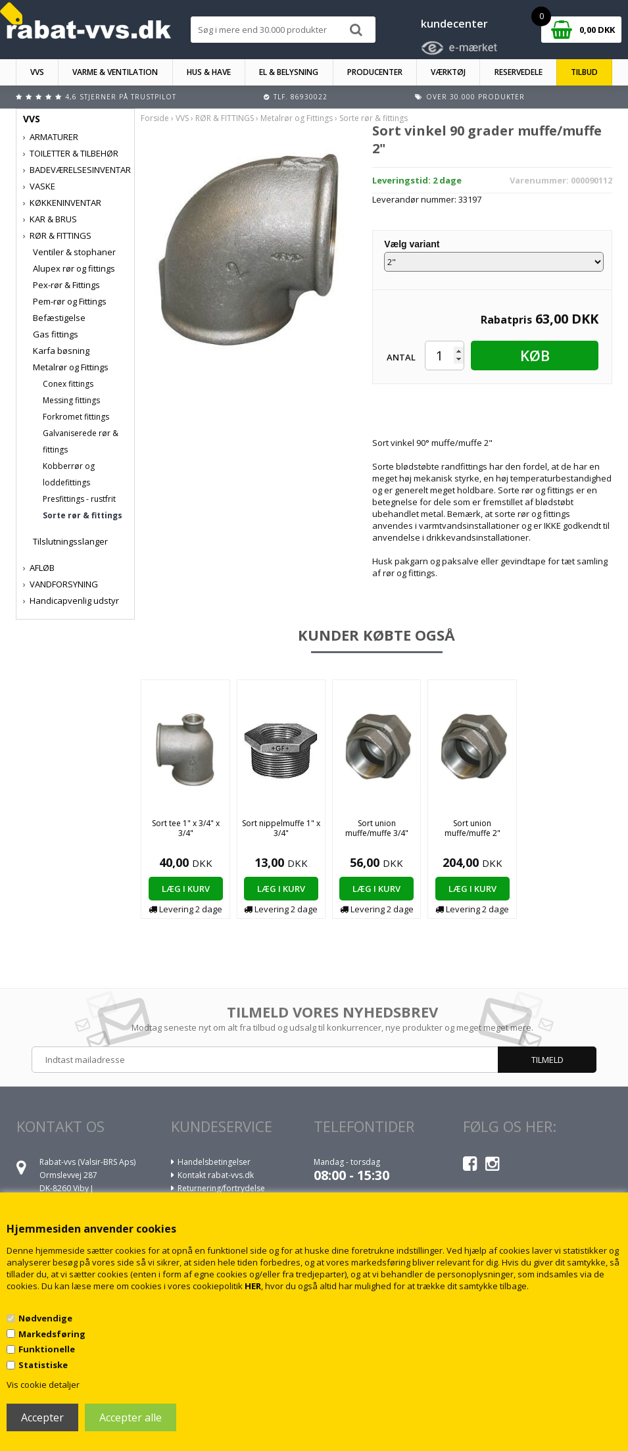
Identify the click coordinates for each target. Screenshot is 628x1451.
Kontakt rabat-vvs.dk (216, 1175)
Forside (155, 118)
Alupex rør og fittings (74, 268)
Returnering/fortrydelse (221, 1188)
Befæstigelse (59, 318)
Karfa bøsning (61, 351)
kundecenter (454, 23)
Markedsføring (51, 1334)
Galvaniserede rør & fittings (80, 441)
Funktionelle (46, 1349)
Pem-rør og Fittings (70, 301)
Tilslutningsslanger (70, 541)
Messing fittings (71, 400)
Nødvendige (45, 1318)
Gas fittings (55, 334)
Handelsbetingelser (214, 1162)
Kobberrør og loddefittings (69, 474)
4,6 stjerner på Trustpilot (120, 96)
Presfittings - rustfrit (79, 498)
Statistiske (43, 1365)
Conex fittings (68, 383)
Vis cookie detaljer (43, 1384)
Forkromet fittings (76, 416)
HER (253, 1286)
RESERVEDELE (519, 72)
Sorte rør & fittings (82, 515)
